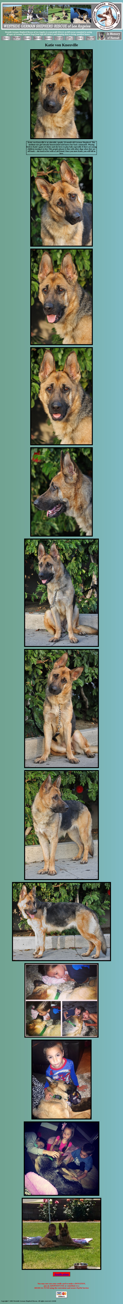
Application (61, 1274)
